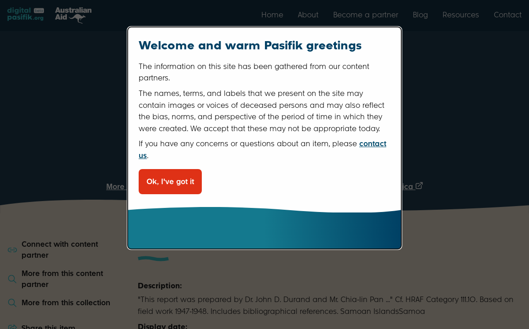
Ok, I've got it (170, 181)
